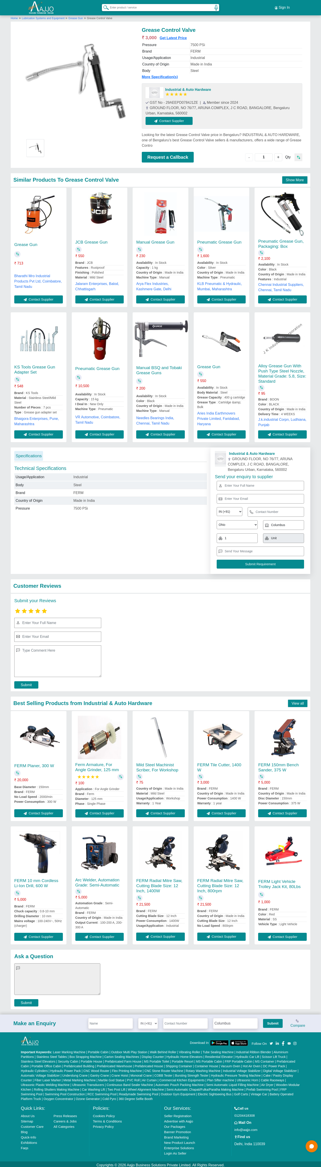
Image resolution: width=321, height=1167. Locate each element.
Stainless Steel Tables (51, 1055)
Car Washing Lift (93, 1087)
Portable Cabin (98, 1050)
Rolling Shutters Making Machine (57, 1087)
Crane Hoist (119, 1073)
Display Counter (153, 1055)
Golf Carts (241, 1092)
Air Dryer (267, 1083)
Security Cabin (68, 1059)
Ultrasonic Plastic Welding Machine (45, 1083)
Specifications (29, 453)
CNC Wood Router (96, 1069)
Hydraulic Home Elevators (185, 1055)
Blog (24, 1130)
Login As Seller (175, 1151)
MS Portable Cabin (209, 1059)
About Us (28, 1114)
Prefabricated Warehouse (114, 1064)
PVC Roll (133, 1078)
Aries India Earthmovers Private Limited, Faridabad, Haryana (218, 417)
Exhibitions (29, 1141)
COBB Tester (163, 1073)
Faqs (24, 1146)
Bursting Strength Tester (191, 1073)
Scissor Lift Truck (274, 1055)
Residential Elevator (219, 1055)
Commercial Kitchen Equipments (182, 1078)
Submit (26, 683)
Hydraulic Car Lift (247, 1055)
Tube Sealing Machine (218, 1050)
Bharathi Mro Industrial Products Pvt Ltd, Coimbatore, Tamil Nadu (38, 279)
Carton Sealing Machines (121, 1055)
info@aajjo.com (245, 1128)
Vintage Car (259, 1092)
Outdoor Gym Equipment (178, 1092)
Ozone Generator (88, 1097)
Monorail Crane (141, 1073)
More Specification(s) (160, 75)
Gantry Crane (99, 1073)
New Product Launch (179, 1141)
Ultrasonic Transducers (88, 1083)
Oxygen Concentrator (58, 1097)
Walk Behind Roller (163, 1050)
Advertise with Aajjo (178, 1119)
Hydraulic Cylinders (34, 1069)
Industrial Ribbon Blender (253, 1050)
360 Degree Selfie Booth (136, 1097)
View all (298, 701)
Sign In (282, 7)
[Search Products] (104, 6)
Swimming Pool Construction (65, 1092)
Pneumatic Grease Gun (219, 240)
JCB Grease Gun (91, 240)
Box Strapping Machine (86, 1055)
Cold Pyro (109, 1097)
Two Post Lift (116, 1087)
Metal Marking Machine (80, 1078)
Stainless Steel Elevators (38, 1059)
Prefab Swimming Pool (262, 1087)
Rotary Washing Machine (203, 1069)
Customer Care (32, 1124)
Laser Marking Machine (69, 1050)
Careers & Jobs (65, 1119)
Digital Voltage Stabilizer (280, 1069)
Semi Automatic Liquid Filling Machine (232, 1083)
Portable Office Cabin (46, 1064)
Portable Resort (182, 1059)
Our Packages (174, 1124)
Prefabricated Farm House (123, 1059)
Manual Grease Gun (155, 240)
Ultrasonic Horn (247, 1078)
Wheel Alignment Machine (146, 1087)
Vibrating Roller (189, 1050)
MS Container (264, 1059)
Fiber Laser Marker (48, 1078)
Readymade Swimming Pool (138, 1092)
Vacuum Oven (230, 1064)
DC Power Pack (274, 1064)
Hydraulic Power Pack (65, 1069)
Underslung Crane (75, 1073)
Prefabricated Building (79, 1064)
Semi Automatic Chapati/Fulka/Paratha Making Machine (205, 1087)
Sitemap (27, 1119)
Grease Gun (75, 16)
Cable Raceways (272, 1078)
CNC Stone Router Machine (163, 1069)
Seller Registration (177, 1114)
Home (14, 16)
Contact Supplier (171, 119)
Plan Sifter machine (220, 1078)
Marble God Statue (111, 1078)
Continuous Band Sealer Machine (130, 1083)
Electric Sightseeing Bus (215, 1092)
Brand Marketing (176, 1135)
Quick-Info (28, 1135)
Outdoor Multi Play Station (129, 1050)
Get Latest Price (173, 36)
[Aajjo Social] (271, 1041)
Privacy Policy (103, 1124)
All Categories (64, 1124)
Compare (297, 1021)
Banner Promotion (177, 1130)
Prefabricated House (149, 1064)
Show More (295, 178)
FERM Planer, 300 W (34, 763)
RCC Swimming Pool (102, 1092)
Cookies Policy (104, 1114)
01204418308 (244, 1113)
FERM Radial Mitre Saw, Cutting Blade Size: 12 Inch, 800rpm (220, 883)
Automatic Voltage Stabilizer (40, 1073)
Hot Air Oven (251, 1064)
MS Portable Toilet (156, 1059)
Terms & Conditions (107, 1119)
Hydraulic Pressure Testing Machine (236, 1073)
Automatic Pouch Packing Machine (179, 1083)
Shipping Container (179, 1064)
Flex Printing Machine (127, 1069)
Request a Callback (167, 155)
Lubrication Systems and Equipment (43, 16)
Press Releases (65, 1114)
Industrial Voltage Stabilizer (242, 1069)
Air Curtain (149, 1078)
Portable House (91, 1059)
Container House (206, 1064)
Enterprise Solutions (179, 1146)
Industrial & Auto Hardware (188, 87)
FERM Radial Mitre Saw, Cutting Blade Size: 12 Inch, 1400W (159, 883)
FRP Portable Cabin (238, 1059)
